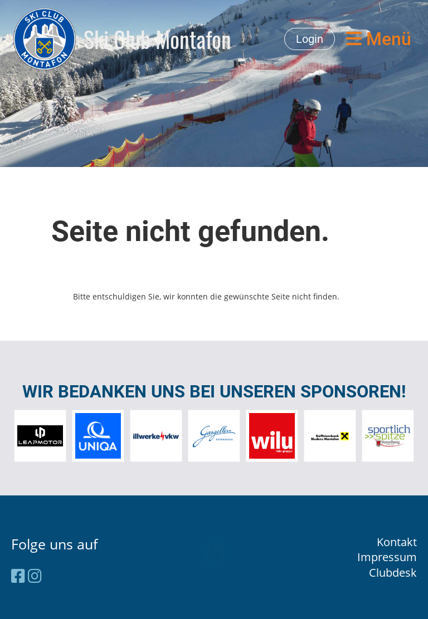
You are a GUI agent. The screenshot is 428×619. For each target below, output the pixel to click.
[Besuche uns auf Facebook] (18, 575)
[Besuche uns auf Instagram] (35, 575)
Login (309, 39)
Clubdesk (393, 572)
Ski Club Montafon (157, 39)
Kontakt (397, 541)
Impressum (387, 556)
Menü (378, 39)
